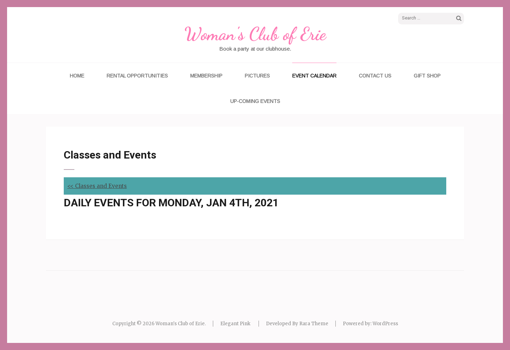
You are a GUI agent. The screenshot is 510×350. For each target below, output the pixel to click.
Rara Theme (313, 324)
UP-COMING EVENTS (255, 101)
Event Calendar (314, 76)
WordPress (385, 324)
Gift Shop (427, 76)
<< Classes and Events (97, 186)
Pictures (257, 76)
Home (77, 76)
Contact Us (375, 76)
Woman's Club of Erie (255, 34)
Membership (206, 76)
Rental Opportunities (137, 76)
